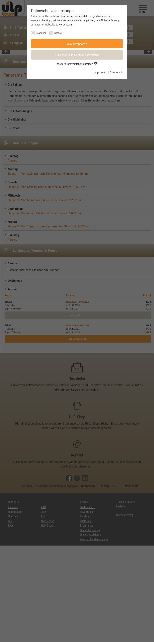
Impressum (100, 72)
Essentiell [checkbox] (41, 33)
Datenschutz (116, 72)
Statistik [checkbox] (58, 33)
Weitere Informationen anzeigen (77, 64)
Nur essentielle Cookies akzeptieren (77, 55)
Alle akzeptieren (77, 44)
